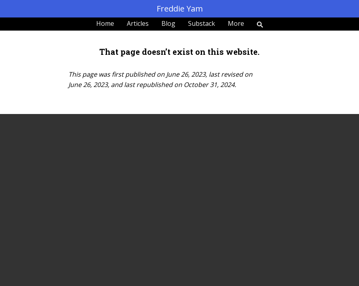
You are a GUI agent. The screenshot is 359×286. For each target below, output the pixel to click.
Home (105, 23)
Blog (168, 23)
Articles (138, 23)
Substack (201, 23)
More (236, 23)
